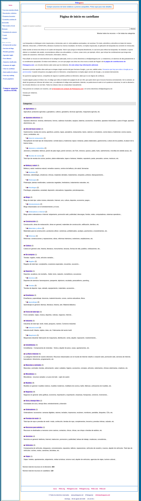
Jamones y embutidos (36, 148)
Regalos (31, 261)
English (5, 38)
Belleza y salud (31, 165)
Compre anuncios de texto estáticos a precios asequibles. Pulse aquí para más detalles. (79, 7)
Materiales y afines (35, 228)
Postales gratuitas (8, 52)
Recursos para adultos (34, 427)
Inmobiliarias (30, 345)
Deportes (29, 271)
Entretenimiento (34, 204)
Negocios (29, 392)
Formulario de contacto (10, 32)
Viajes (28, 456)
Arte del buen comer (33, 129)
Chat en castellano (9, 68)
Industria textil (34, 327)
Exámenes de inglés (9, 65)
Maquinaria (32, 335)
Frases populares (8, 79)
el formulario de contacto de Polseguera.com (67, 89)
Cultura (28, 245)
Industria (29, 321)
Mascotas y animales (33, 365)
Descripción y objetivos (9, 13)
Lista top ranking (8, 75)
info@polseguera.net (102, 495)
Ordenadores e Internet (37, 212)
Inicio (10, 5)
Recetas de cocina (35, 156)
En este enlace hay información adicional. (83, 65)
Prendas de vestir (32, 418)
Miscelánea (30, 374)
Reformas (32, 236)
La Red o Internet (32, 354)
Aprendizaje (33, 302)
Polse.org (62, 489)
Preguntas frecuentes (9, 16)
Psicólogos (32, 187)
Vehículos (29, 445)
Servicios (29, 436)
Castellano (37, 26)
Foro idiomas (7, 58)
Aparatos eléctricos (33, 117)
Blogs (28, 197)
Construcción (31, 221)
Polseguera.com (72, 489)
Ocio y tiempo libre (33, 401)
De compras (30, 254)
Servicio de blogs (8, 48)
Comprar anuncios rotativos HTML (10, 89)
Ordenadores (30, 409)
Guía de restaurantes (36, 138)
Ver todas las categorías (126, 33)
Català (5, 35)
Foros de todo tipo (32, 312)
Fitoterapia (32, 180)
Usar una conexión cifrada (10, 10)
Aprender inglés (8, 55)
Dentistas (32, 172)
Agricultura (30, 109)
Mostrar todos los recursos (106, 33)
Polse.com (94, 489)
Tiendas (31, 285)
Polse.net (102, 489)
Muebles (29, 383)
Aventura (32, 278)
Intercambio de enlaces (10, 72)
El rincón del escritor (9, 45)
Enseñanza (30, 295)
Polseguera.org (84, 489)
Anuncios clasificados (10, 62)
